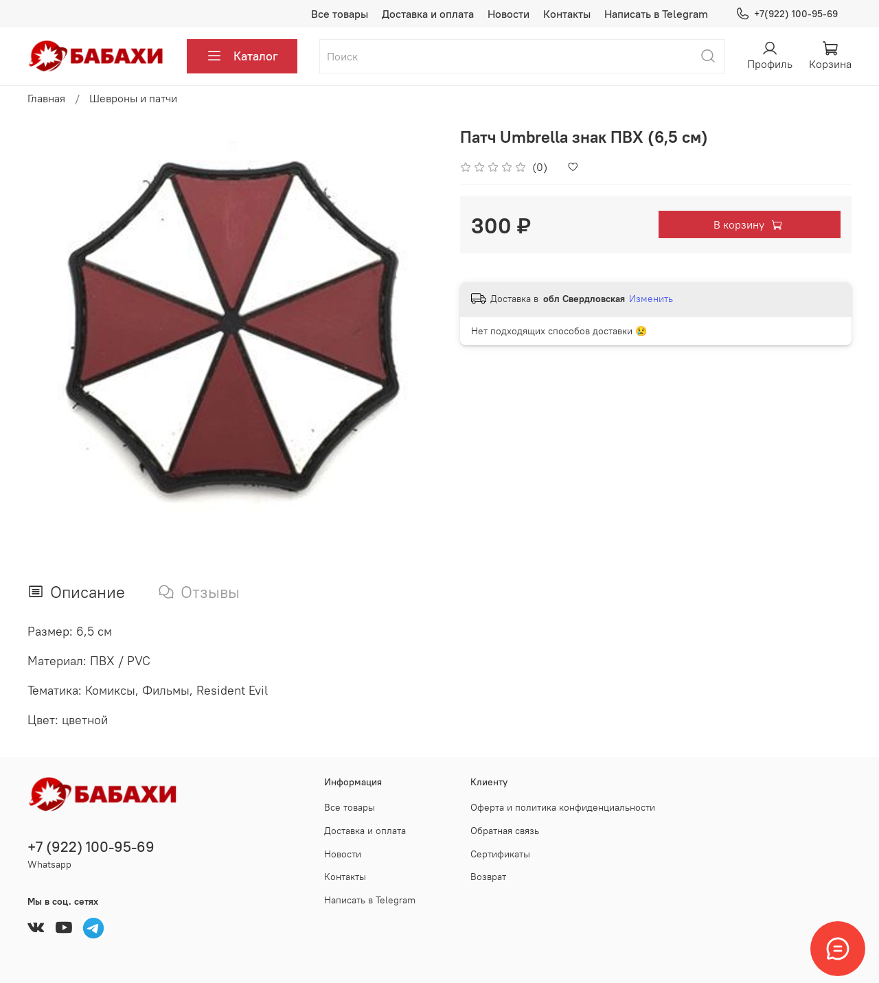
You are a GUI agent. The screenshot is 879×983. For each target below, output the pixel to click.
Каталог (242, 56)
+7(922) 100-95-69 (786, 14)
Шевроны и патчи (133, 98)
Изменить (651, 298)
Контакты (567, 14)
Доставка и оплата (428, 14)
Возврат (488, 876)
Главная (46, 98)
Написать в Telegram (656, 14)
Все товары (339, 14)
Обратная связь (504, 830)
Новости (508, 14)
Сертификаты (500, 854)
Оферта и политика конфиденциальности (562, 807)
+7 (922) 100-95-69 (91, 846)
